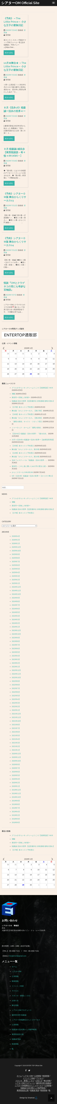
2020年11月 (16, 757)
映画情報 (15, 981)
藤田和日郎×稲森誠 (19, 1015)
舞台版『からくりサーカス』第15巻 (25, 449)
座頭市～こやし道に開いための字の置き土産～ (29, 466)
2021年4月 (16, 739)
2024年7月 (16, 605)
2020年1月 (16, 786)
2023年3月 (16, 659)
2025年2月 (16, 580)
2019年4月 (16, 812)
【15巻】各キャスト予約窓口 (23, 446)
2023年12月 (16, 630)
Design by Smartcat (28, 1098)
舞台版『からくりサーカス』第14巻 (25, 457)
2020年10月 (16, 761)
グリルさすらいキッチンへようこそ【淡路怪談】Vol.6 (32, 388)
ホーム (14, 967)
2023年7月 (16, 645)
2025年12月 (16, 547)
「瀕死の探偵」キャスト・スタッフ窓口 (27, 422)
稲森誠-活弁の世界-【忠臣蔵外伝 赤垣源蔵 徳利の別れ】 (33, 401)
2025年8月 (16, 558)
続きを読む (9, 54)
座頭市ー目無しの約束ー (21, 397)
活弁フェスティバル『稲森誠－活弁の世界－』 (29, 460)
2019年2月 (16, 815)
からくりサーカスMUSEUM (22, 472)
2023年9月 (16, 638)
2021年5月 (16, 735)
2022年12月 (16, 670)
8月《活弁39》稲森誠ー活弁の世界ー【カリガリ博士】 (33, 476)
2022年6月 (16, 692)
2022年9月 (16, 681)
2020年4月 (16, 779)
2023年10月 (16, 634)
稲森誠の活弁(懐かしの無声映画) (24, 1029)
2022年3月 (16, 703)
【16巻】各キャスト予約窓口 (23, 414)
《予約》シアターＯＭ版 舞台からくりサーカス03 (15, 233)
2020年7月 (16, 768)
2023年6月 (16, 648)
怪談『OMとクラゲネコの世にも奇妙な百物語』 (14, 322)
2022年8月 (16, 685)
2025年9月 (16, 554)
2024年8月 (16, 601)
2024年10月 (16, 594)
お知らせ (15, 1000)
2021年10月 (16, 721)
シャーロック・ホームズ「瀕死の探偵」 (27, 428)
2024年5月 (16, 612)
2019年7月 (16, 808)
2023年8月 (16, 641)
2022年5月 (16, 696)
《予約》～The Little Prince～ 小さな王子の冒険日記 (15, 23)
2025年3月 (16, 576)
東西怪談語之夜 (18, 1034)
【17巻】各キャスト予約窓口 (23, 407)
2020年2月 (16, 783)
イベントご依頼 (18, 986)
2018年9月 (16, 819)
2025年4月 (16, 572)
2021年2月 (16, 746)
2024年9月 (16, 598)
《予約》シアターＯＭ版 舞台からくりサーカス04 (15, 277)
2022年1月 (16, 710)
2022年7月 (16, 688)
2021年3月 (16, 743)
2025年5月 (16, 569)
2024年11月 (16, 590)
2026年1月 (16, 543)
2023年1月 (16, 667)
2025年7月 (16, 562)
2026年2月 (16, 540)
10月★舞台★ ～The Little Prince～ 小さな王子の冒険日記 (15, 68)
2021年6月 (16, 732)
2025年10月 (16, 551)
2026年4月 (16, 536)
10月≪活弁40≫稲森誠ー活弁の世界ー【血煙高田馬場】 (33, 440)
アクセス (15, 991)
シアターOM (16, 971)
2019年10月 (16, 797)
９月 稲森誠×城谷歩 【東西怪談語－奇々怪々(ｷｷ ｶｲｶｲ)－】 (14, 188)
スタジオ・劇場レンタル (21, 996)
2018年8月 (16, 822)
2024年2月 (16, 623)
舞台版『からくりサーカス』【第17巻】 (27, 411)
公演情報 (15, 976)
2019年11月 (16, 793)
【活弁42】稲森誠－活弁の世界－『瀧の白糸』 (30, 434)
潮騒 (13, 394)
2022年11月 (16, 674)
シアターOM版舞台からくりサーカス (26, 1020)
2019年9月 (16, 801)
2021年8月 (16, 725)
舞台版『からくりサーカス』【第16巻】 (27, 418)
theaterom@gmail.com (17, 956)
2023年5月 (16, 652)
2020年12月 (16, 754)
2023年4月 (16, 656)
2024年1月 (16, 627)
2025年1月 (16, 583)
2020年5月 (16, 775)
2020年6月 (16, 772)
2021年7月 (16, 728)
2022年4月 (16, 699)
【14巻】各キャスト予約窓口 (23, 453)
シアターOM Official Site (20, 3)
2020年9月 (16, 764)
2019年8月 (16, 804)
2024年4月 (16, 616)
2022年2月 (16, 706)
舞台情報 (15, 1005)
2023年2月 (16, 663)
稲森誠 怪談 (16, 1039)
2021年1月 (16, 750)
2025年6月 (16, 565)
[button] (12, 1049)
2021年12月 (16, 714)
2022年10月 (16, 677)
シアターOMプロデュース (22, 1010)
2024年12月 (16, 587)
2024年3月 (16, 619)
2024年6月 (16, 609)
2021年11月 (16, 717)
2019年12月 (16, 790)
